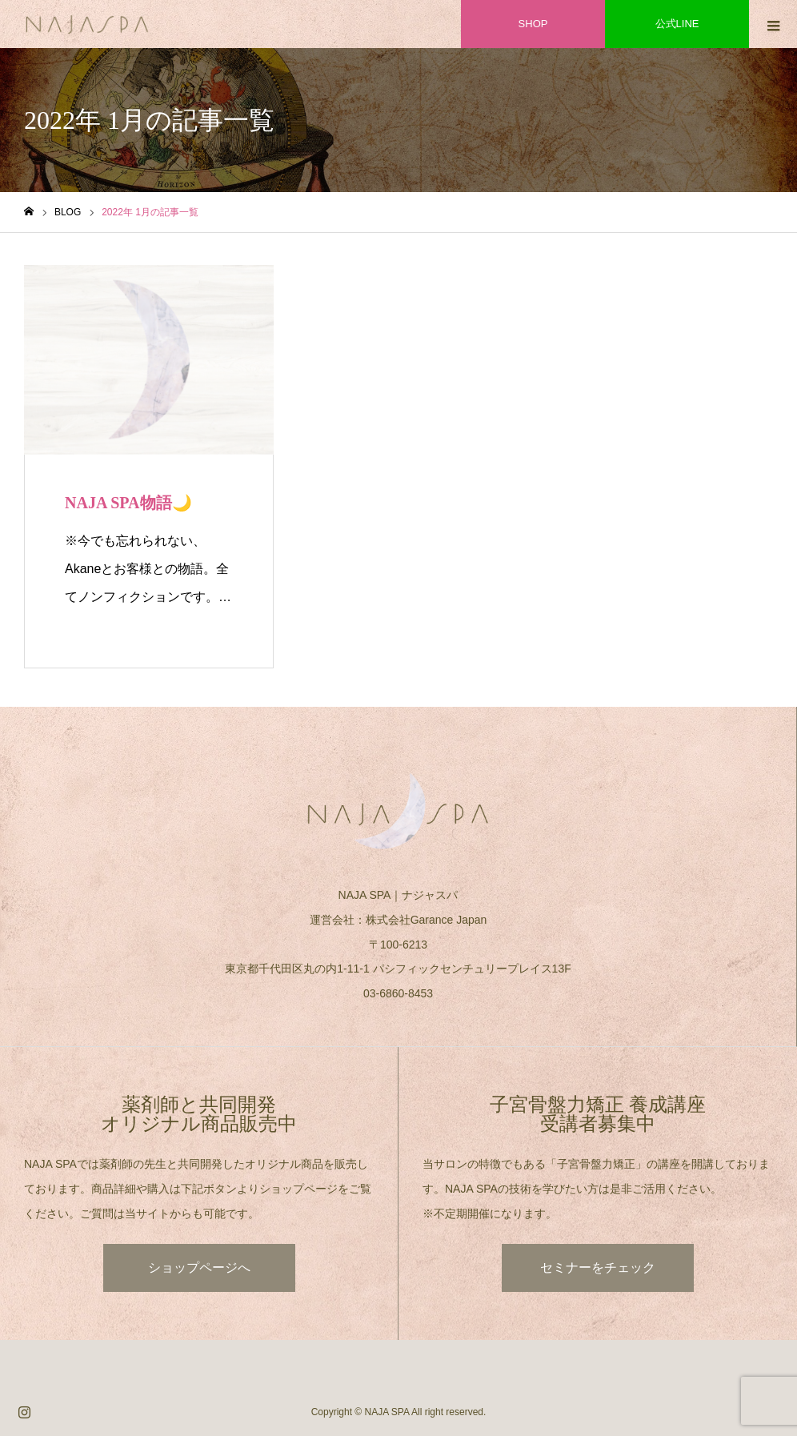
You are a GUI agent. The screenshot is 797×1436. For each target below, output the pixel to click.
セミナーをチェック (597, 1267)
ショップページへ (199, 1267)
